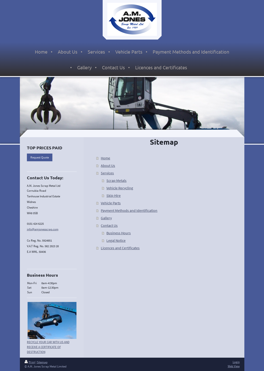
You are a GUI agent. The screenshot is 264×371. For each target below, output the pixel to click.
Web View (234, 366)
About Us (108, 165)
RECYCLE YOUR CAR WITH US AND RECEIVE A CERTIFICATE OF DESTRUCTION (48, 347)
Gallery (106, 218)
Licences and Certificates (120, 248)
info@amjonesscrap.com (42, 229)
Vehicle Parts (111, 203)
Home (105, 158)
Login (236, 362)
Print (30, 362)
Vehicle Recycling (119, 188)
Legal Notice (116, 240)
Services (107, 173)
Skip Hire (113, 195)
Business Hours (118, 233)
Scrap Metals (116, 180)
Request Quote (39, 157)
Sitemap (42, 362)
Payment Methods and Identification (129, 210)
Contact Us (109, 225)
